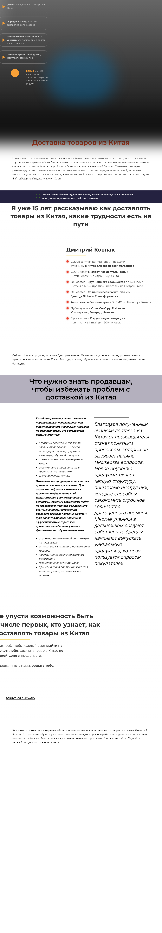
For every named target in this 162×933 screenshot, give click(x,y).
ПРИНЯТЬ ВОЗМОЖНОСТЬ (21, 684)
